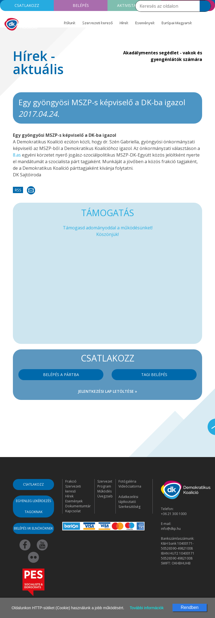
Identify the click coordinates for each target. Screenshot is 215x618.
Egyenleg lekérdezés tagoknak (33, 506)
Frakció (71, 481)
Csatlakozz (27, 5)
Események (144, 22)
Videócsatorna (129, 486)
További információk (147, 608)
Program (104, 486)
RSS (18, 190)
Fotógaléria (127, 481)
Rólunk (69, 22)
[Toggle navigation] (7, 39)
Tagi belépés (154, 374)
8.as (17, 155)
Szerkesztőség (129, 506)
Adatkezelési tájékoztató (128, 499)
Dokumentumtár (78, 506)
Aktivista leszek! (134, 5)
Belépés (81, 5)
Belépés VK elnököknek (33, 528)
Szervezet (104, 481)
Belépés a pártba (61, 374)
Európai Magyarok (176, 22)
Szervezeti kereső (97, 22)
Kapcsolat (73, 511)
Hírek (123, 22)
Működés (104, 491)
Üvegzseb (105, 496)
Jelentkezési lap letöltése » (107, 391)
